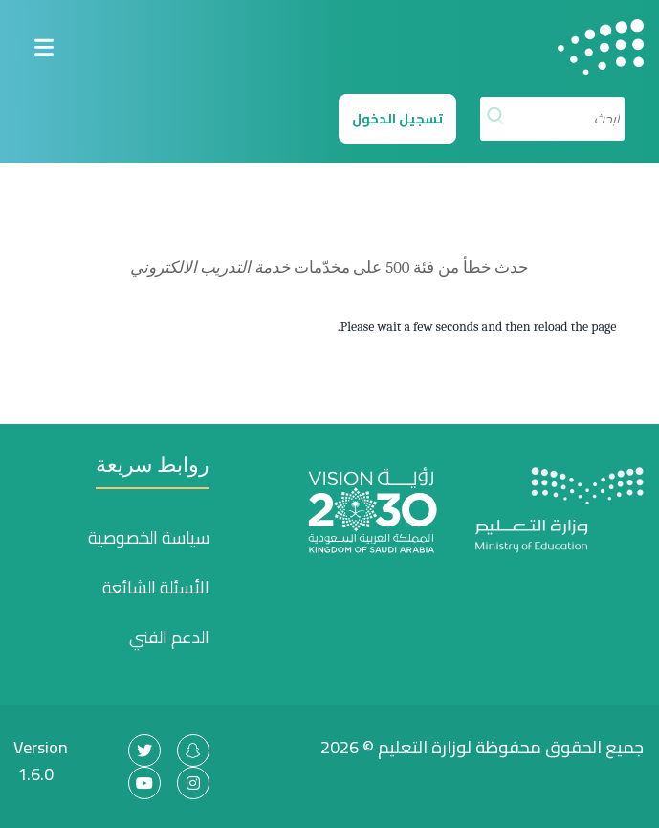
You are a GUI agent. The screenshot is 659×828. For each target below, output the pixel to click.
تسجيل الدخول (397, 118)
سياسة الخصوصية (148, 537)
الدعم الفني (169, 637)
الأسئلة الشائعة (155, 587)
